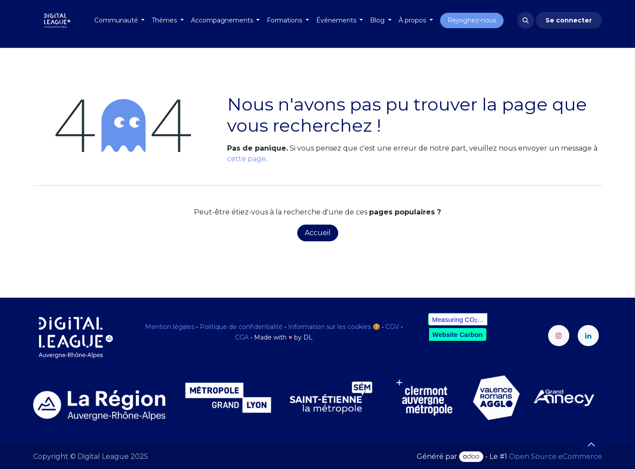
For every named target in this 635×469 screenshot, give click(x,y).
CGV (392, 327)
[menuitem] (120, 20)
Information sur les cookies (329, 327)
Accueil (318, 233)
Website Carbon (458, 334)
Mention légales (169, 327)
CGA (242, 337)
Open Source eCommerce (555, 456)
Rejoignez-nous (472, 20)
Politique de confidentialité (241, 327)
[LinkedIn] (588, 335)
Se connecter (568, 20)
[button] (525, 20)
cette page (246, 159)
